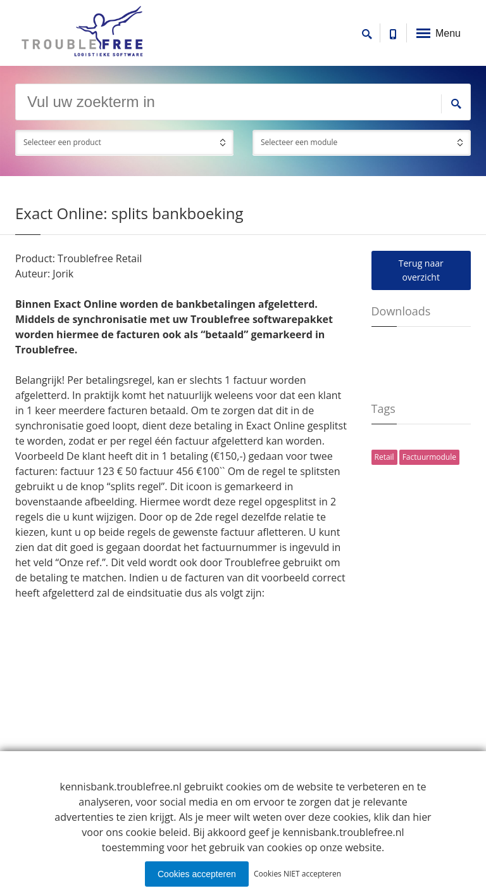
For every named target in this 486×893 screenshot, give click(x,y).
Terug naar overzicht (421, 270)
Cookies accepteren (197, 874)
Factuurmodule (429, 457)
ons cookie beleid (146, 832)
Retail (384, 457)
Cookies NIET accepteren (297, 873)
